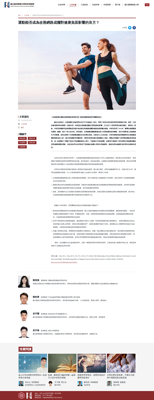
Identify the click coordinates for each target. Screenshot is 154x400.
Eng (147, 4)
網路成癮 (22, 138)
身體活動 (33, 142)
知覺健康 (22, 147)
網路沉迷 (33, 138)
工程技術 (84, 5)
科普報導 (106, 5)
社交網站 (22, 142)
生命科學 (61, 5)
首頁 (19, 15)
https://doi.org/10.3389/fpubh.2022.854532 (64, 262)
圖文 (22, 127)
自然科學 (95, 5)
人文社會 (72, 5)
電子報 (117, 5)
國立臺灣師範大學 (131, 5)
